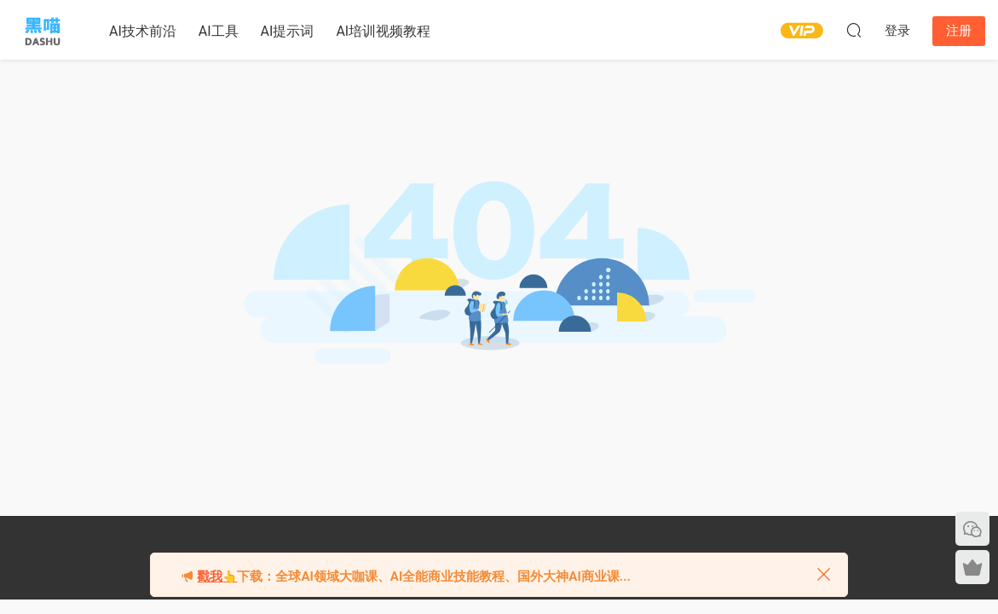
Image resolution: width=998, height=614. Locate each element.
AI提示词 (287, 31)
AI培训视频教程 (383, 31)
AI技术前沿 (142, 31)
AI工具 (219, 31)
